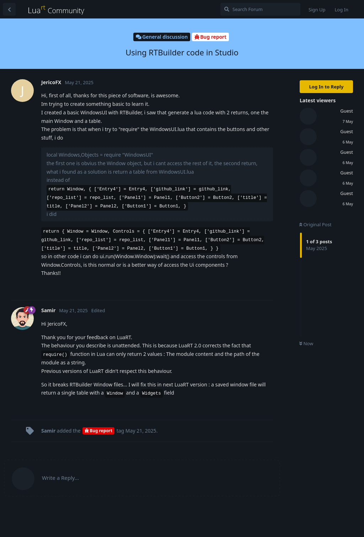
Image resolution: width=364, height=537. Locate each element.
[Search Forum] (260, 9)
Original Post (315, 224)
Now (306, 343)
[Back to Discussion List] (9, 9)
